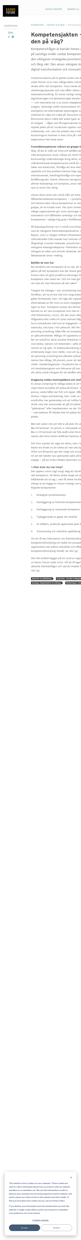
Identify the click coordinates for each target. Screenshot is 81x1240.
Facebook (8, 36)
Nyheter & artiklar (56, 25)
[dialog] (40, 1203)
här (76, 551)
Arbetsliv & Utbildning (41, 579)
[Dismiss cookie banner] (71, 1178)
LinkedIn (12, 36)
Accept (24, 1227)
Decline (56, 1227)
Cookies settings (40, 1220)
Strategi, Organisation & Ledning (46, 583)
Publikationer (37, 25)
